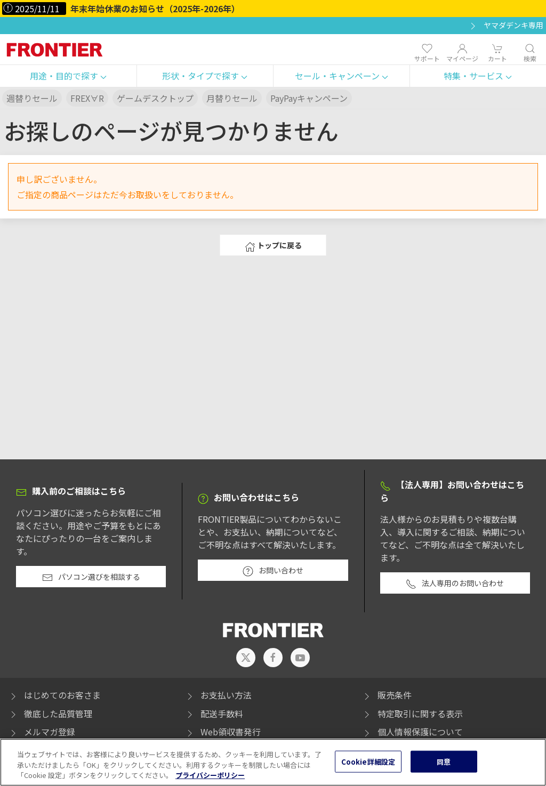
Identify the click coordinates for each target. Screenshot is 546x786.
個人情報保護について (412, 731)
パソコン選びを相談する (91, 577)
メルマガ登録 (41, 731)
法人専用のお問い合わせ (455, 583)
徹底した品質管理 (50, 713)
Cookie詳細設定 (368, 768)
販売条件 (387, 694)
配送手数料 (213, 713)
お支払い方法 (218, 694)
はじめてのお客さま (54, 694)
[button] (68, 76)
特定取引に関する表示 (412, 713)
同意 (444, 768)
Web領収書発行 (222, 731)
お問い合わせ (273, 571)
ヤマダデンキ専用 (505, 25)
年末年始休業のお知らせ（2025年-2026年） (155, 8)
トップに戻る (273, 246)
